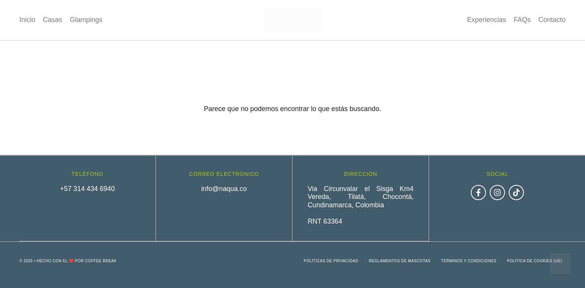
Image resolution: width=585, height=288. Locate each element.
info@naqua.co (224, 189)
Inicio (27, 19)
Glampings (86, 19)
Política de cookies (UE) (534, 260)
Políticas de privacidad (328, 260)
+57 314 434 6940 (87, 189)
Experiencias (486, 19)
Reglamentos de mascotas (398, 260)
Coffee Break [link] (100, 260)
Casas (52, 19)
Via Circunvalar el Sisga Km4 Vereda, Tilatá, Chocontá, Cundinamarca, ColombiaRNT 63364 (361, 205)
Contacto (552, 19)
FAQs (522, 19)
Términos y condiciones (467, 260)
